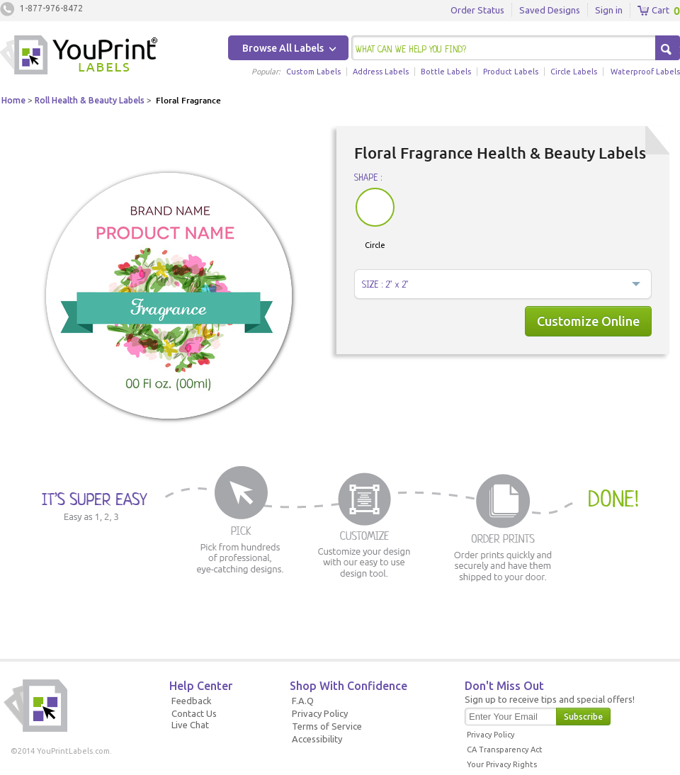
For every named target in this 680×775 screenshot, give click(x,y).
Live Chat (190, 725)
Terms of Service (327, 726)
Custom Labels (313, 71)
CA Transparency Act (505, 749)
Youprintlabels (78, 56)
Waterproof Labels (645, 71)
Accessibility (317, 739)
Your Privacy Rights (502, 764)
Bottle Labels (446, 71)
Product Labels (510, 71)
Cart (653, 10)
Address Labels (381, 71)
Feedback (191, 701)
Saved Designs (549, 10)
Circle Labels (573, 71)
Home (13, 100)
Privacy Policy (320, 713)
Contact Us (194, 713)
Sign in (609, 10)
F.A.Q (303, 701)
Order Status (477, 10)
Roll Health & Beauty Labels (89, 100)
